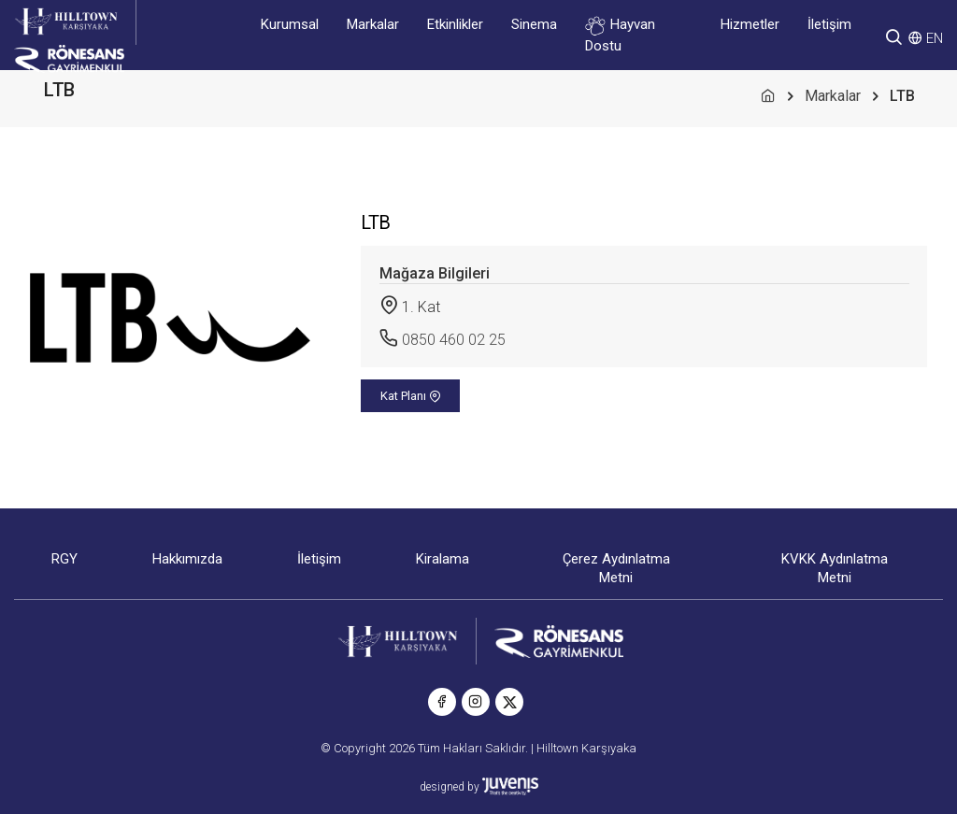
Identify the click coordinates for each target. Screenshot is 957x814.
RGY (64, 558)
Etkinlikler (455, 24)
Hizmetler (750, 24)
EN (934, 38)
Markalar (373, 24)
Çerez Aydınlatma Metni (616, 568)
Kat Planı (410, 396)
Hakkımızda (187, 558)
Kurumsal (290, 24)
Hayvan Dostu (620, 34)
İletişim (829, 24)
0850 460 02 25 (454, 340)
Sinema (534, 24)
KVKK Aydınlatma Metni (834, 568)
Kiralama (442, 558)
